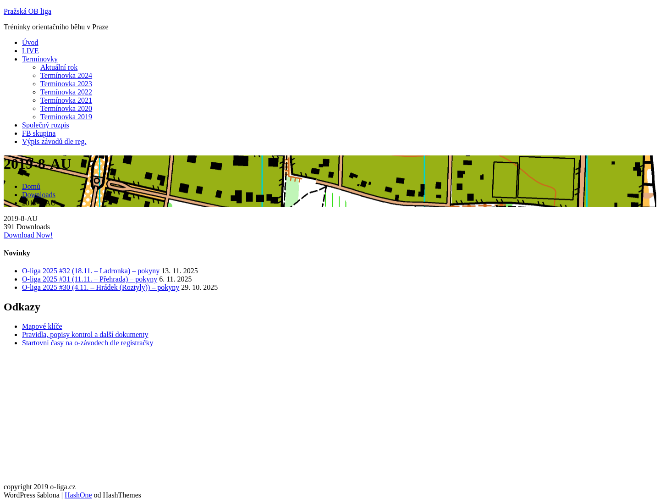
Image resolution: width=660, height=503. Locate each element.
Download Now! (28, 235)
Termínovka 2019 (66, 117)
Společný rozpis (45, 125)
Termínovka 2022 (66, 92)
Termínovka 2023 (66, 84)
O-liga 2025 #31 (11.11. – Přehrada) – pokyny (89, 279)
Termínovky (40, 59)
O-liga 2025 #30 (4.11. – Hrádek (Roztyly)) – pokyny (100, 287)
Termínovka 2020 (66, 108)
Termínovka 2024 (66, 75)
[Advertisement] (279, 418)
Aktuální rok (58, 67)
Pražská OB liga (27, 11)
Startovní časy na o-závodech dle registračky (88, 343)
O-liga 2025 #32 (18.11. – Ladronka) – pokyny (91, 271)
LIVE (30, 51)
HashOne (78, 495)
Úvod (30, 42)
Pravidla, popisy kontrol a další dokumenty (85, 334)
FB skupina (38, 133)
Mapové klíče (42, 326)
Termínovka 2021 (66, 100)
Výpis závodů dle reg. (54, 141)
